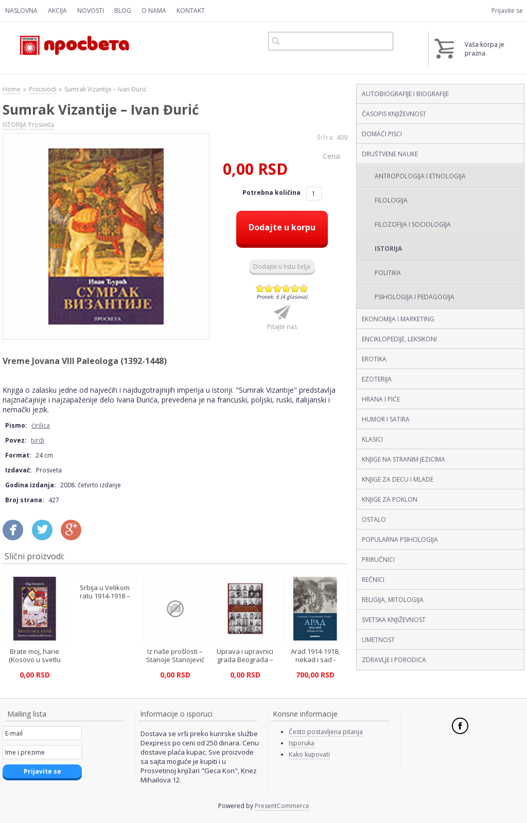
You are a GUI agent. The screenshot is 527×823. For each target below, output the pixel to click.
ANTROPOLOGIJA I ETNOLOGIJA (420, 176)
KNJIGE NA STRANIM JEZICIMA (403, 459)
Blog (122, 10)
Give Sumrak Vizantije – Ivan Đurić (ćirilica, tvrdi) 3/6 (277, 288)
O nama (154, 10)
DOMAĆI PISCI (382, 134)
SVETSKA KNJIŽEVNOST (394, 619)
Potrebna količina (272, 192)
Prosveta (41, 124)
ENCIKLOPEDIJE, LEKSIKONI (399, 339)
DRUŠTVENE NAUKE (390, 154)
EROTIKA (374, 359)
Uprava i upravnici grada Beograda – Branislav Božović (245, 659)
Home (12, 89)
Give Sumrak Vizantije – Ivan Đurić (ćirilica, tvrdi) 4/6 (286, 288)
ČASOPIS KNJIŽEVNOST (394, 113)
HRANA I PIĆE (381, 399)
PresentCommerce (282, 805)
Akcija (57, 10)
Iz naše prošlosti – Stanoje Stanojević (175, 655)
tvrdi (37, 440)
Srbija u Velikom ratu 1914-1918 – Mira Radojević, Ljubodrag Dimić (105, 600)
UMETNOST (378, 639)
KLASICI (372, 439)
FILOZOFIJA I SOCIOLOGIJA (413, 224)
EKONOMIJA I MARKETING (398, 319)
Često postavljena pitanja (326, 731)
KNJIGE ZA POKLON (389, 499)
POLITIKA (388, 272)
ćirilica (40, 425)
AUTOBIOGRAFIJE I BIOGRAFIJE (405, 93)
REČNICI (373, 579)
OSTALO (374, 519)
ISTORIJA (388, 248)
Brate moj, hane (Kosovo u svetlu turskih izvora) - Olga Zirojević (34, 664)
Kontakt (191, 10)
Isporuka (301, 743)
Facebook (460, 726)
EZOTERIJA (377, 379)
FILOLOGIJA (391, 200)
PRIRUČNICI (378, 559)
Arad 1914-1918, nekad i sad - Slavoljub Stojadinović (315, 664)
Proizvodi (43, 89)
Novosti (90, 10)
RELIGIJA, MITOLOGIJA (393, 599)
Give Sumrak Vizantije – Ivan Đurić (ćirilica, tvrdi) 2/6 (269, 288)
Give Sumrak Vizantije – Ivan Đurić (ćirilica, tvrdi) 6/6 (304, 288)
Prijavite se (507, 10)
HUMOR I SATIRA (386, 419)
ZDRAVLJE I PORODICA (394, 659)
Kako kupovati (309, 754)
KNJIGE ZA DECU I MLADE (397, 479)
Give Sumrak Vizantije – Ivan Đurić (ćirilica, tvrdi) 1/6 (260, 288)
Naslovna (21, 10)
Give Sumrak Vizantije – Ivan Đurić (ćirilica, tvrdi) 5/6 (295, 288)
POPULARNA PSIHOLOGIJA (400, 539)
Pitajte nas (282, 326)
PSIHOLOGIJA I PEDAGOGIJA (414, 296)
